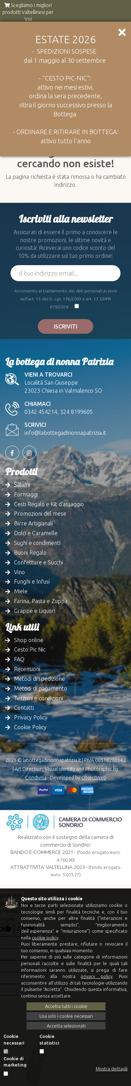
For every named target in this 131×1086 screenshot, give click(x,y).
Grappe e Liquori (34, 611)
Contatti (24, 707)
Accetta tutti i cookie (66, 1006)
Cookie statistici (49, 1039)
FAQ (19, 659)
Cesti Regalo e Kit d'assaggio (49, 504)
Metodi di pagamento (40, 688)
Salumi (22, 485)
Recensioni (27, 669)
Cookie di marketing (15, 1062)
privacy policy (96, 976)
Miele (21, 591)
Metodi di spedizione (39, 679)
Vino (19, 572)
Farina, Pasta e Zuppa (40, 601)
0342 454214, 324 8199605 (58, 412)
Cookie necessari (13, 1039)
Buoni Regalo (30, 552)
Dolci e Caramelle (36, 533)
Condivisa (35, 777)
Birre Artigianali (33, 523)
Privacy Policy (31, 717)
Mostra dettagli (112, 1068)
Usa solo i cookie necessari (66, 1016)
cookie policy (45, 937)
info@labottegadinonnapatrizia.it (65, 433)
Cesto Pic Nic (29, 649)
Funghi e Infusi (32, 581)
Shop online (28, 640)
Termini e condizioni (38, 698)
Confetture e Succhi (38, 562)
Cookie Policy (30, 727)
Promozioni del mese (40, 513)
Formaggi (26, 494)
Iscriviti (65, 326)
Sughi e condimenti (37, 543)
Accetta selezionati (66, 1025)
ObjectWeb (93, 777)
